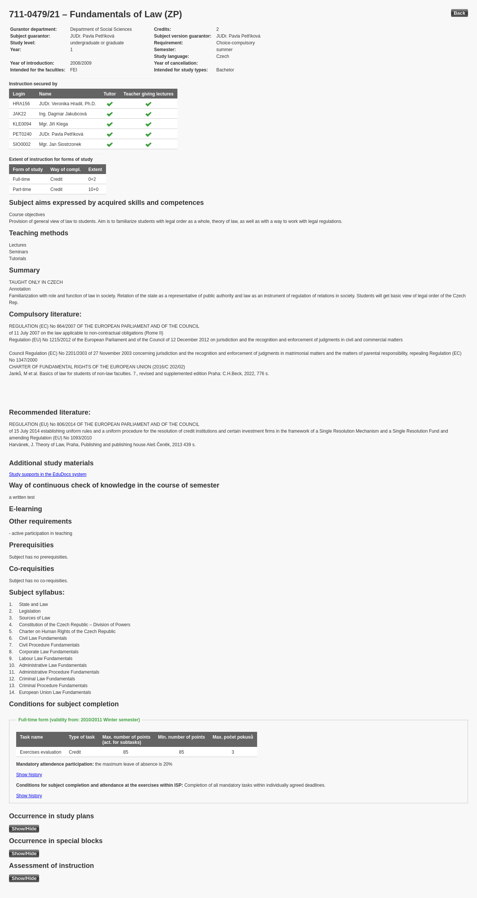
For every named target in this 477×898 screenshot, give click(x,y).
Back (459, 13)
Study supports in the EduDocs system (47, 474)
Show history (29, 774)
